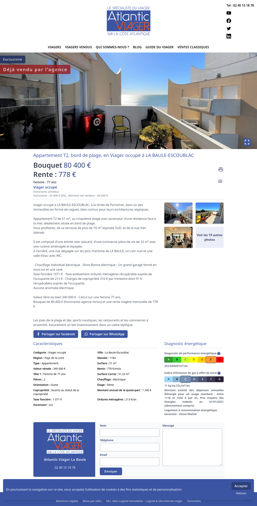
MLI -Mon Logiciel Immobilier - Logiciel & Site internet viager (144, 501)
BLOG (137, 47)
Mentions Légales (67, 501)
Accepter (241, 486)
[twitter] (240, 28)
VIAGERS (55, 47)
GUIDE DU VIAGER (159, 47)
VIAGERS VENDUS (79, 47)
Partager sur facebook (55, 334)
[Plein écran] (247, 142)
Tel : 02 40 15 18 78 (240, 5)
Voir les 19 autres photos (209, 237)
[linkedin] (240, 36)
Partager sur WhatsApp (104, 334)
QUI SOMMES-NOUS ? (113, 47)
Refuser (241, 493)
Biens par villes (92, 501)
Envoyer (110, 471)
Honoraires (194, 501)
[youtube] (240, 13)
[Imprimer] (219, 169)
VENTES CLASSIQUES (193, 47)
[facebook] (240, 20)
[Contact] (219, 182)
